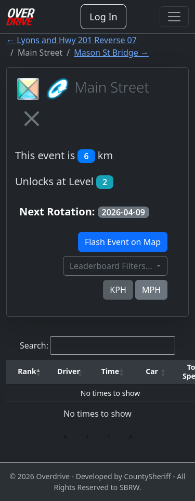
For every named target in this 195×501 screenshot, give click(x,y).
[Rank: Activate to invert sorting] (27, 372)
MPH (151, 290)
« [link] (65, 436)
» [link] (130, 436)
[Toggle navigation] (174, 16)
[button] (27, 371)
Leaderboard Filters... (112, 266)
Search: (34, 345)
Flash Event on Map (123, 242)
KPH (118, 290)
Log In (103, 16)
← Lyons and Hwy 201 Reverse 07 (71, 40)
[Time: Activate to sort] (110, 372)
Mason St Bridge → (111, 52)
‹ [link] (87, 436)
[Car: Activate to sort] (152, 372)
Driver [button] (68, 371)
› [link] (109, 436)
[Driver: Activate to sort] (68, 372)
